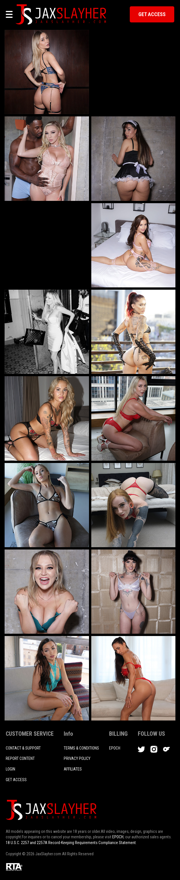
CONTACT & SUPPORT (23, 748)
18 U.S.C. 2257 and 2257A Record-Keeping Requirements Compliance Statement (71, 842)
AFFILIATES (73, 769)
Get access (16, 779)
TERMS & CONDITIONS (81, 748)
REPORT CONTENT (20, 758)
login (10, 769)
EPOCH (117, 837)
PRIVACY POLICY (77, 758)
